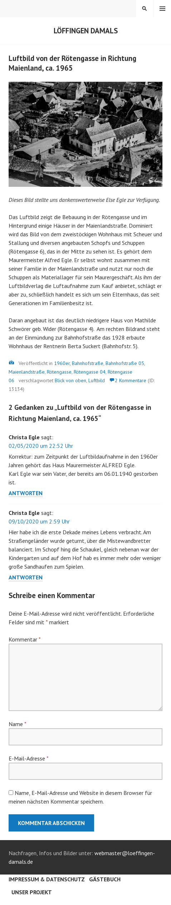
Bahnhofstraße (87, 363)
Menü (162, 8)
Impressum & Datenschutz (47, 879)
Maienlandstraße (27, 372)
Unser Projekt (31, 892)
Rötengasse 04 (90, 372)
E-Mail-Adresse (28, 758)
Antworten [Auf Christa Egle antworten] (26, 493)
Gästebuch (105, 879)
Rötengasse (59, 372)
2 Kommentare (130, 380)
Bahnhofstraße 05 (125, 363)
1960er (62, 363)
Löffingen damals (86, 30)
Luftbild (96, 380)
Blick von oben (70, 380)
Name (17, 724)
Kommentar (24, 639)
